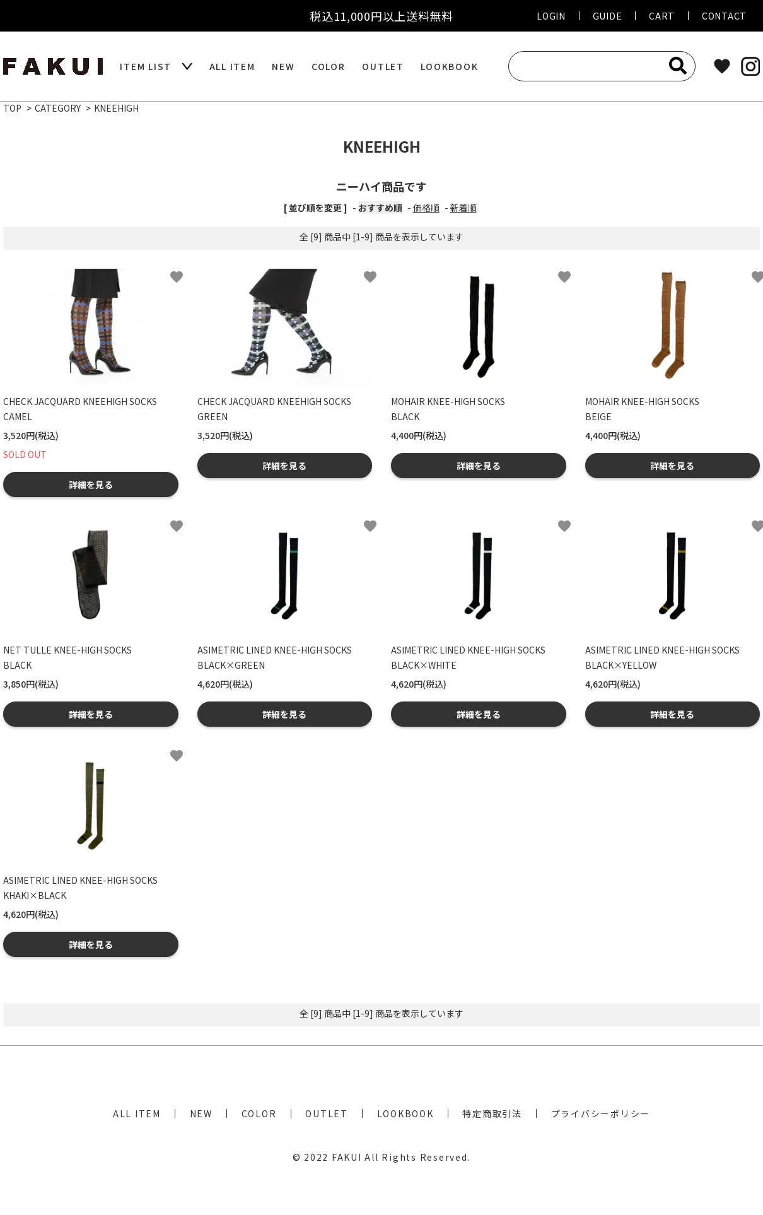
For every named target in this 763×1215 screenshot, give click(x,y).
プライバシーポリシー (601, 1113)
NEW (283, 66)
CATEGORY (58, 108)
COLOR (329, 66)
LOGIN (551, 15)
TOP (12, 108)
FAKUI (347, 1157)
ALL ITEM (232, 66)
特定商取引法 (492, 1113)
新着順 (463, 207)
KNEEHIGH (116, 108)
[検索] (678, 65)
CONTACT (724, 15)
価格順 (426, 207)
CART (662, 15)
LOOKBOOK (449, 66)
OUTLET (383, 66)
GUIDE (607, 15)
